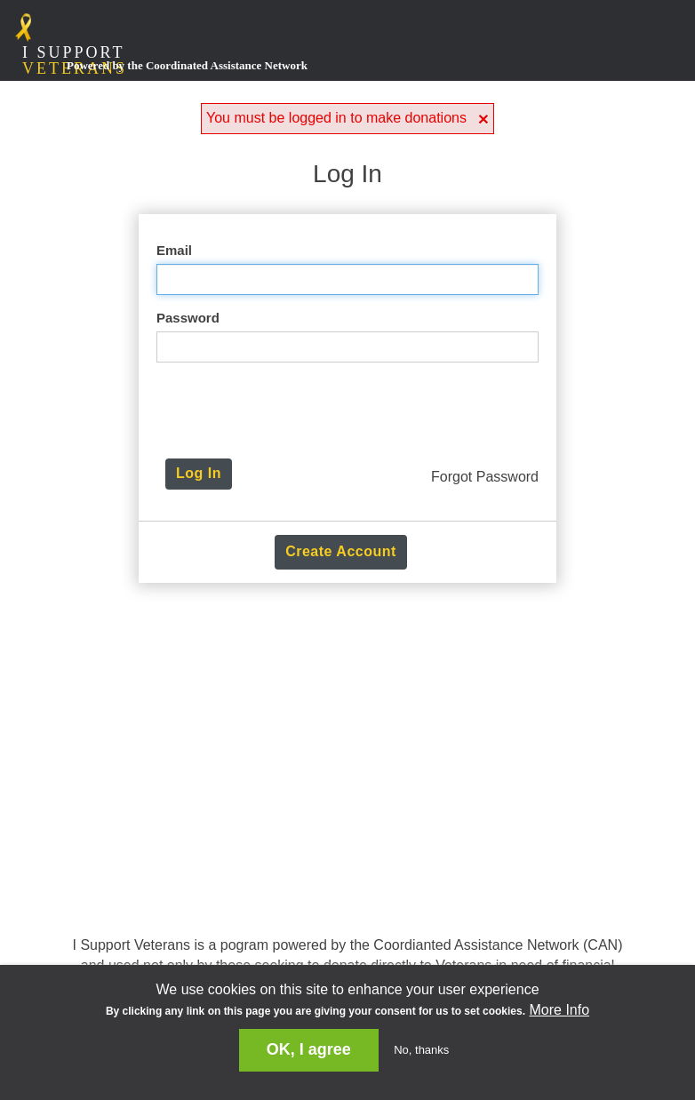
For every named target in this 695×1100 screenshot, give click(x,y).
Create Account (340, 551)
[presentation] (352, 410)
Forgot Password (485, 476)
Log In (198, 473)
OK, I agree (309, 1049)
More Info (559, 1009)
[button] (483, 118)
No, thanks (421, 1049)
